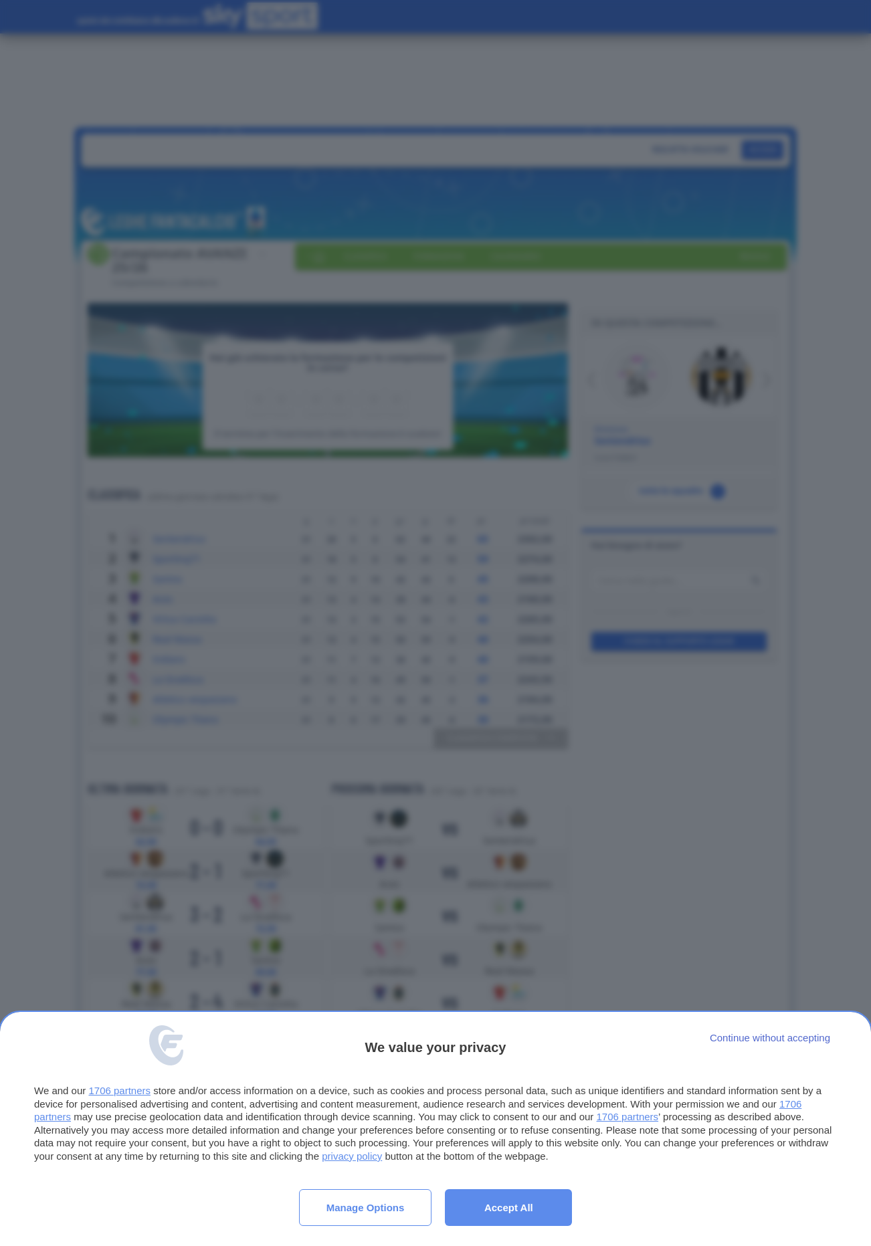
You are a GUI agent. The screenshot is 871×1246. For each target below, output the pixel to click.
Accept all (508, 1207)
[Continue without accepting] (770, 1037)
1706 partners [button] (119, 1090)
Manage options (365, 1207)
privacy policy (352, 1156)
